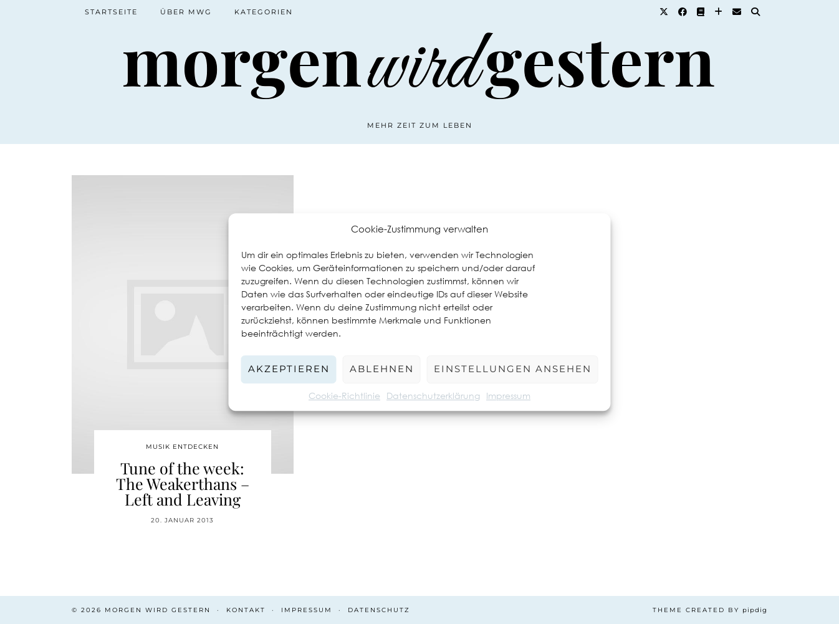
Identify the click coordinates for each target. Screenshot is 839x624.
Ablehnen (382, 369)
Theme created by (710, 610)
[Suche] (756, 12)
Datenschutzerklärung (433, 395)
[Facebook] (683, 12)
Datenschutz (379, 610)
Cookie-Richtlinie (344, 395)
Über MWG (186, 11)
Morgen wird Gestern (158, 610)
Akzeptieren (289, 369)
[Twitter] (664, 12)
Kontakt (246, 610)
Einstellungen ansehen (513, 369)
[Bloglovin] (719, 12)
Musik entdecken (182, 447)
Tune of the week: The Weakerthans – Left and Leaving (182, 483)
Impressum (508, 395)
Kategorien (263, 11)
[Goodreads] (701, 12)
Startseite (111, 11)
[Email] (737, 12)
